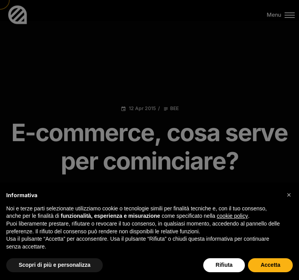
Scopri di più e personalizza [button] (54, 265)
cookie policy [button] (232, 216)
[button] (289, 195)
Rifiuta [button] (224, 265)
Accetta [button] (270, 265)
